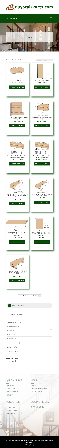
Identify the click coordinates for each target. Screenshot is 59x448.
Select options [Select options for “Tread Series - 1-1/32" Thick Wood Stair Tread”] (17, 87)
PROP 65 (10, 395)
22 (30, 296)
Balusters (10, 318)
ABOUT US (11, 389)
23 (33, 296)
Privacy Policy (29, 445)
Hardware (10, 339)
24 (36, 296)
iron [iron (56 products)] (7, 362)
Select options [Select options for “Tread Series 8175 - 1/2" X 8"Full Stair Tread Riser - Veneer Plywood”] (17, 242)
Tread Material (11, 351)
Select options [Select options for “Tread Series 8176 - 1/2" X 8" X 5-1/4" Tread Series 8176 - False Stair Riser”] (41, 242)
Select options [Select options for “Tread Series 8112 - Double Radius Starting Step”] (41, 164)
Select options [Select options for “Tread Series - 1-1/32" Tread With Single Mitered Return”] (41, 87)
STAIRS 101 (11, 408)
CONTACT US (37, 392)
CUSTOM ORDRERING (39, 389)
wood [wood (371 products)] (12, 361)
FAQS (34, 386)
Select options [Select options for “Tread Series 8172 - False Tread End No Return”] (41, 202)
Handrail (9, 335)
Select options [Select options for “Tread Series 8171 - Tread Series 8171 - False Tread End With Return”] (17, 204)
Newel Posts (11, 347)
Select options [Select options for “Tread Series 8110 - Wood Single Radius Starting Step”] (17, 164)
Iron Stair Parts (12, 326)
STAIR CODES (12, 411)
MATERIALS (11, 414)
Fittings (9, 330)
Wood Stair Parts (12, 322)
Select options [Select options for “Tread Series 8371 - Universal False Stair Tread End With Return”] (17, 280)
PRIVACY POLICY (13, 392)
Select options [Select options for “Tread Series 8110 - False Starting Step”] (41, 125)
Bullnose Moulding (13, 343)
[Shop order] (44, 60)
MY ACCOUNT (12, 386)
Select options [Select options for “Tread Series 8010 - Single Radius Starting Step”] (17, 125)
